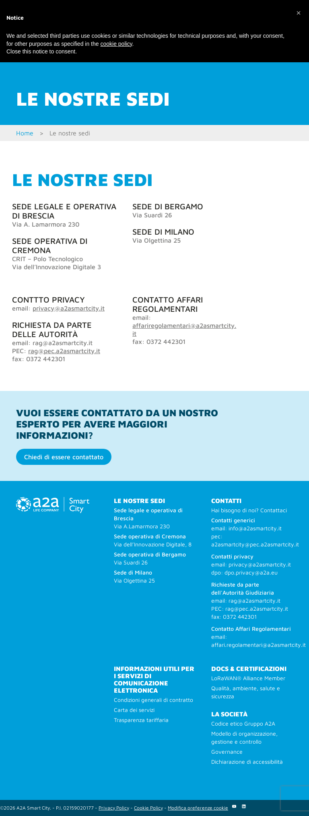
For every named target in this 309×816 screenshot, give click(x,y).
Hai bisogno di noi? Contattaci (249, 510)
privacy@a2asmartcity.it (69, 308)
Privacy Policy (114, 808)
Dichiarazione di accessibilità (247, 761)
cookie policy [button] (116, 44)
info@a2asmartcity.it (255, 528)
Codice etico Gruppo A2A (243, 723)
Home (24, 133)
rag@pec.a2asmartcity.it (64, 350)
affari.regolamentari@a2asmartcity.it (258, 644)
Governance (227, 751)
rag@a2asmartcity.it (254, 600)
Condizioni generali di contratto (153, 699)
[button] (298, 12)
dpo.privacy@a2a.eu (251, 572)
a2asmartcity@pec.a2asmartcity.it (255, 544)
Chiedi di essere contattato (63, 456)
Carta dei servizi (134, 709)
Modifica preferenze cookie (198, 808)
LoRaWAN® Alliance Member (248, 678)
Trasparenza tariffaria (141, 719)
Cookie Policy (148, 808)
